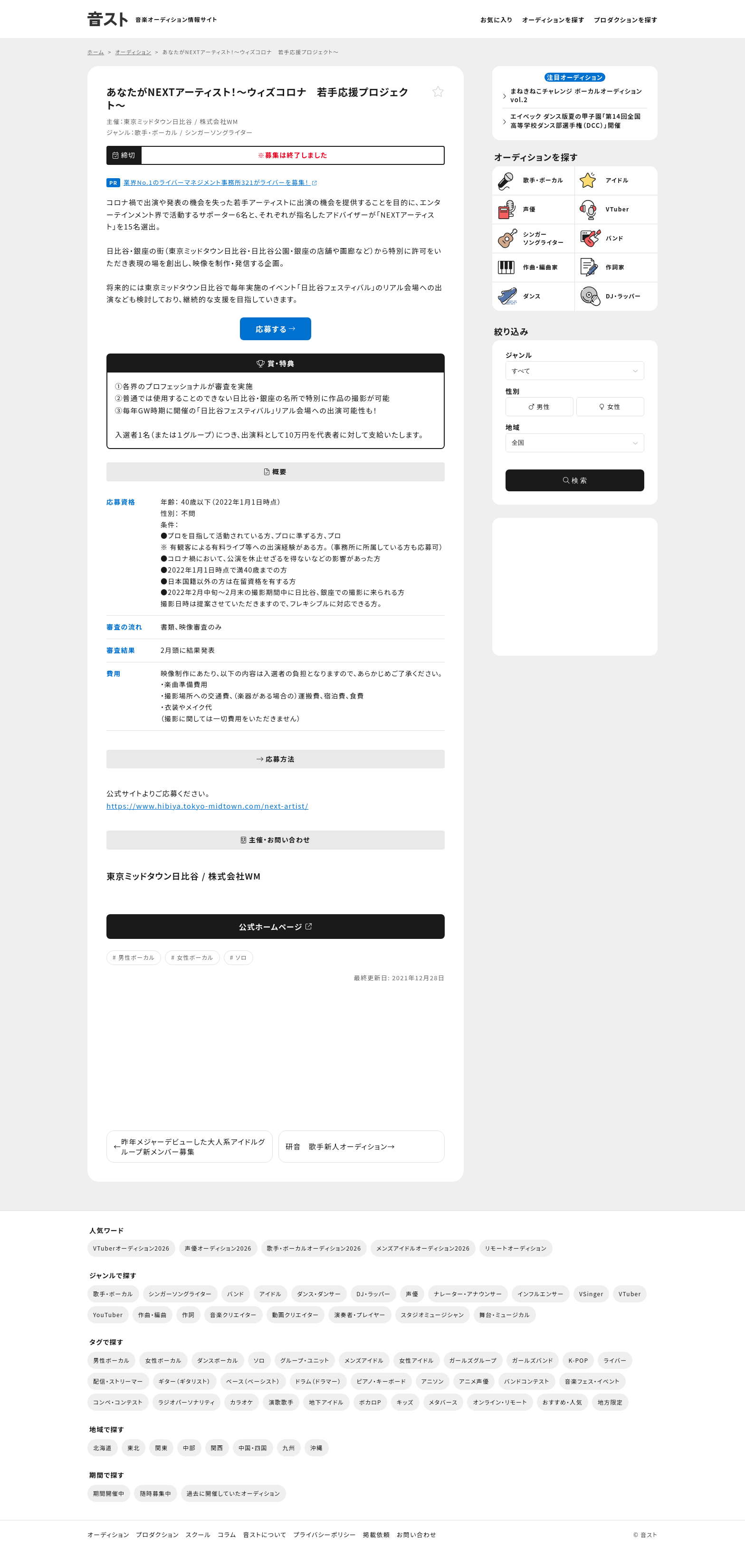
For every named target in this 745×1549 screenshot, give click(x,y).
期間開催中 (108, 1493)
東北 (133, 1448)
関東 (161, 1448)
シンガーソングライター (219, 132)
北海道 (102, 1448)
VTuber (630, 1294)
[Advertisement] (275, 1056)
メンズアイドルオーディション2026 (423, 1248)
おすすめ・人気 (563, 1402)
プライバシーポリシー (325, 1535)
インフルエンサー (540, 1294)
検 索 (575, 482)
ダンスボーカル (218, 1360)
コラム (227, 1535)
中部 (189, 1448)
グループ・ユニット (304, 1360)
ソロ (241, 957)
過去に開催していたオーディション (233, 1493)
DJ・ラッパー (373, 1294)
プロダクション (157, 1535)
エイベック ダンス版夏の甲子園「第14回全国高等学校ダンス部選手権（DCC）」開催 (576, 121)
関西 (217, 1448)
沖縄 (316, 1448)
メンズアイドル (364, 1360)
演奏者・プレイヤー (359, 1314)
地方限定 (610, 1402)
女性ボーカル (195, 957)
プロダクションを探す (626, 19)
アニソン (432, 1381)
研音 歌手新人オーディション (340, 1146)
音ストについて (265, 1535)
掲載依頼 (376, 1535)
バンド (235, 1294)
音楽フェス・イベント (592, 1381)
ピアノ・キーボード (381, 1381)
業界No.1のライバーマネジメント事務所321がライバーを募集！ (220, 182)
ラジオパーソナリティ (186, 1402)
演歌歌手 (281, 1402)
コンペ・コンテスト (118, 1402)
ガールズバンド (533, 1360)
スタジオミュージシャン (432, 1314)
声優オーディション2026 (218, 1248)
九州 (289, 1448)
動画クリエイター (295, 1314)
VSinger (591, 1294)
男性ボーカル (136, 957)
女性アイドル (416, 1360)
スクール (198, 1535)
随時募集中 (155, 1493)
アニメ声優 (474, 1381)
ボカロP (370, 1402)
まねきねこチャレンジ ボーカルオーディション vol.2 (577, 96)
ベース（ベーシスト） (253, 1381)
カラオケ (241, 1402)
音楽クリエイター (233, 1314)
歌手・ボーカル (156, 132)
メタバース (443, 1402)
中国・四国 (253, 1448)
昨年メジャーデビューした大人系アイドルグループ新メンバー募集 (189, 1147)
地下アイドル (326, 1402)
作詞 (188, 1314)
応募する (276, 329)
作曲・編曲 (152, 1314)
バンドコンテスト (526, 1381)
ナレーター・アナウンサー (468, 1294)
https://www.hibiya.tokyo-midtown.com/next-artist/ (207, 806)
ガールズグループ (473, 1360)
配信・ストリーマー (118, 1381)
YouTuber (108, 1314)
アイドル (270, 1294)
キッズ (405, 1402)
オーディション (108, 1535)
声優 (412, 1294)
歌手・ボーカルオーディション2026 (314, 1248)
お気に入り (496, 19)
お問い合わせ (417, 1535)
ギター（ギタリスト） (185, 1381)
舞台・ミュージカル (504, 1314)
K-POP (578, 1360)
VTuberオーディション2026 (131, 1248)
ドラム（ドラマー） (319, 1381)
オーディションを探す (553, 19)
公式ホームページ (276, 926)
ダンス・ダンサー (319, 1294)
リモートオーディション (516, 1248)
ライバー (615, 1360)
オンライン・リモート (500, 1402)
